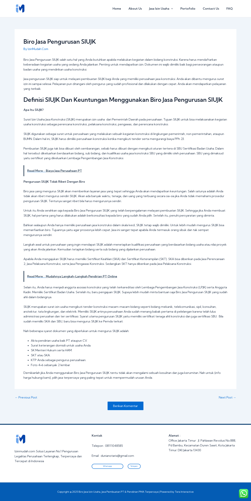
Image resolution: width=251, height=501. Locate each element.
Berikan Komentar (125, 406)
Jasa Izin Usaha (166, 8)
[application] (176, 8)
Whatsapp (107, 466)
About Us (141, 8)
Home (125, 8)
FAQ (230, 8)
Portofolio (191, 8)
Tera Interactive (184, 491)
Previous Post (26, 397)
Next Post (227, 397)
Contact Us (213, 8)
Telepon (134, 466)
